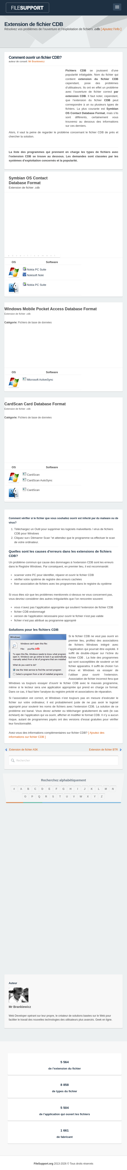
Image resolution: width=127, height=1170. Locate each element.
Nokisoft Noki (35, 275)
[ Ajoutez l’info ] (111, 29)
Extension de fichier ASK (23, 749)
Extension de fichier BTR (103, 749)
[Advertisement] (36, 95)
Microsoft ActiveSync (40, 379)
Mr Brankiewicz (36, 61)
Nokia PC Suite (36, 269)
